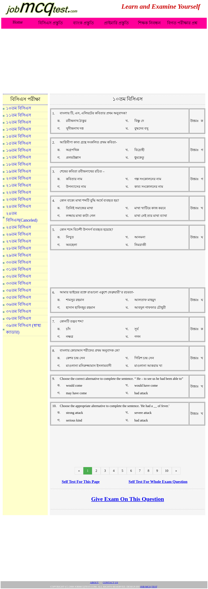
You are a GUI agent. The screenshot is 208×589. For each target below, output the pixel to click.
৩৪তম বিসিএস (18, 290)
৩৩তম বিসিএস (18, 283)
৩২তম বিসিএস (18, 276)
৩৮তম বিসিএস (18, 318)
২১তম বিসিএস (18, 185)
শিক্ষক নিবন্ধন (149, 23)
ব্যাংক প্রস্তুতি (83, 23)
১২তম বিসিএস (18, 122)
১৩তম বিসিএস (18, 129)
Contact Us (110, 582)
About (94, 582)
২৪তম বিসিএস (18, 206)
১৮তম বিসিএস (18, 164)
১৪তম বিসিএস (18, 136)
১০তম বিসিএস (18, 108)
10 (166, 470)
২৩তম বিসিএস (18, 199)
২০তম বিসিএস (18, 178)
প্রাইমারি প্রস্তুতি (116, 23)
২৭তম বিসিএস (18, 241)
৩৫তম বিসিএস (18, 297)
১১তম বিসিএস (18, 115)
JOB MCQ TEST (148, 586)
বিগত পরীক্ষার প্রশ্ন (182, 23)
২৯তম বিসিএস (18, 255)
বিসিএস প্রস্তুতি (50, 23)
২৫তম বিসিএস (18, 227)
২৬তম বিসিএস (18, 234)
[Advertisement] (104, 60)
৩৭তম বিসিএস (18, 311)
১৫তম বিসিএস (18, 143)
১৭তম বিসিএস (18, 157)
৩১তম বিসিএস (18, 269)
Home (18, 22)
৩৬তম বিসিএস (18, 304)
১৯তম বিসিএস (18, 171)
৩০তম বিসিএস (18, 262)
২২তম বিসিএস (18, 192)
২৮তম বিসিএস (18, 248)
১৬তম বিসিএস (18, 150)
